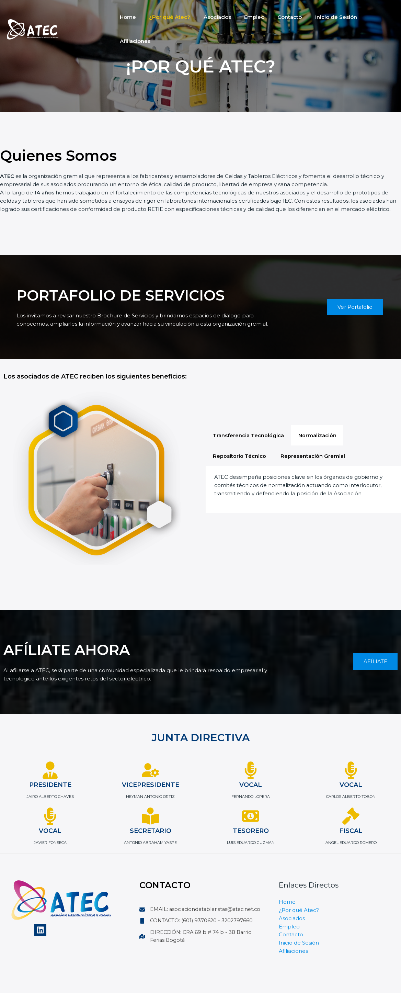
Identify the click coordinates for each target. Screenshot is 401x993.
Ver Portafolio (355, 307)
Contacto (277, 17)
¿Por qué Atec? (165, 17)
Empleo (244, 17)
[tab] (250, 434)
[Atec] (32, 16)
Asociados (210, 17)
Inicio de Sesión (320, 17)
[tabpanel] (303, 491)
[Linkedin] (40, 930)
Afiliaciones (367, 17)
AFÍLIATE (375, 661)
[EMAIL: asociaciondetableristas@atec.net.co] (200, 913)
